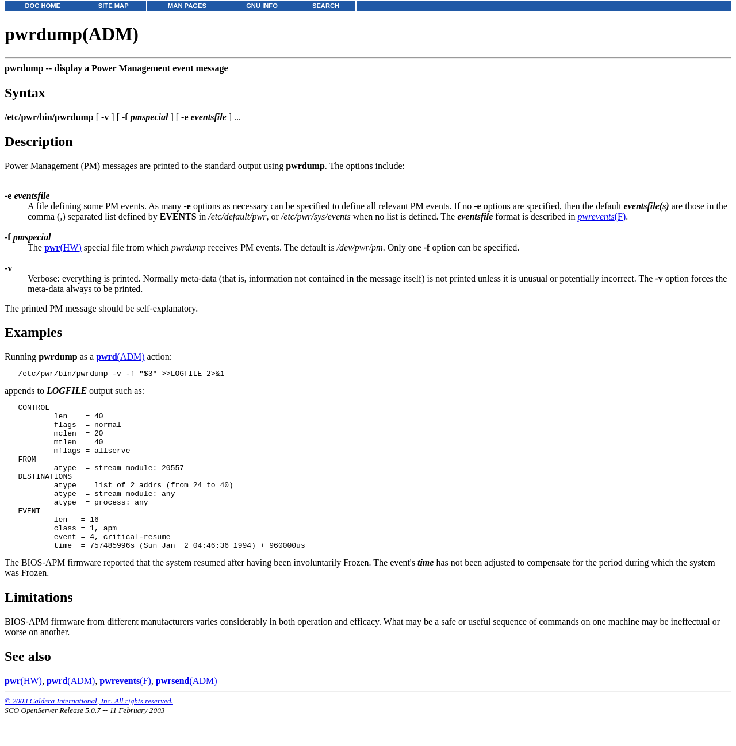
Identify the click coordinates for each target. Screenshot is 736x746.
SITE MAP (113, 5)
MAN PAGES (187, 5)
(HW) (63, 247)
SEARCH (325, 5)
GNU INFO (262, 5)
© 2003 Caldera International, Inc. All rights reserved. (89, 732)
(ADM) (120, 357)
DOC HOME (42, 5)
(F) (601, 216)
